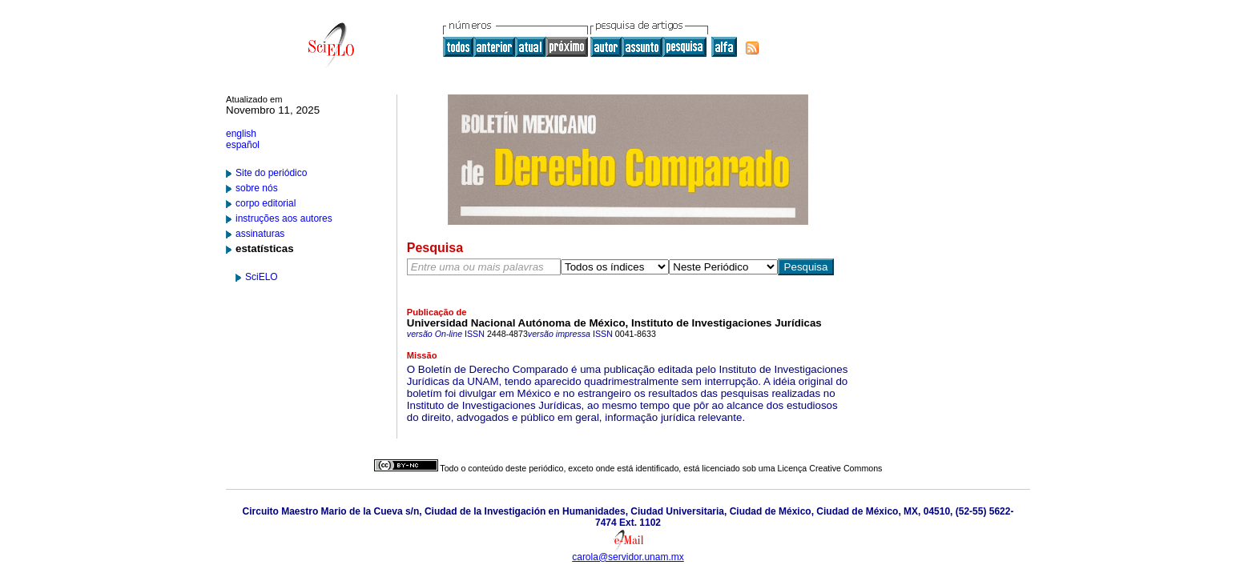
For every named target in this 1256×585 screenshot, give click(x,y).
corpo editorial (265, 203)
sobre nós (256, 188)
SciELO (261, 276)
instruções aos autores (283, 218)
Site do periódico (271, 172)
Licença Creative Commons (830, 468)
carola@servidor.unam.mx (628, 557)
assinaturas (259, 233)
